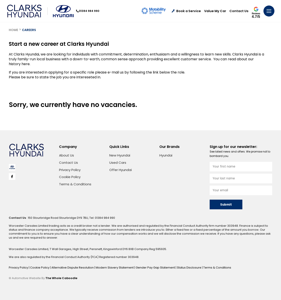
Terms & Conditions (75, 184)
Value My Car (215, 11)
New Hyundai (119, 155)
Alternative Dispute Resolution (72, 267)
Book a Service (186, 11)
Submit (226, 204)
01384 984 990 (87, 11)
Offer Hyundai (120, 169)
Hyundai (165, 155)
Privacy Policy (70, 169)
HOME (13, 30)
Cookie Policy (70, 177)
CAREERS (29, 30)
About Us (66, 155)
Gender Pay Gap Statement (156, 267)
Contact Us (239, 11)
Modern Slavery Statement (115, 267)
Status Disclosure (189, 267)
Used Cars (117, 162)
